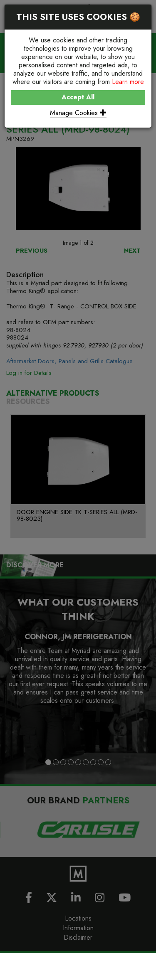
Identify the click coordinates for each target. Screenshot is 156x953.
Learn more (128, 81)
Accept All (78, 97)
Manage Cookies (78, 113)
